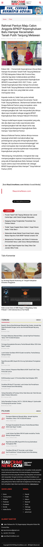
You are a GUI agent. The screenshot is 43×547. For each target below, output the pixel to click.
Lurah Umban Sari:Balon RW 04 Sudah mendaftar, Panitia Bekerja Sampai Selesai (20, 354)
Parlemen (28, 509)
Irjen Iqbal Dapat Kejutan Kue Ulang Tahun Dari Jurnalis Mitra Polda (20, 246)
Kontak (5, 507)
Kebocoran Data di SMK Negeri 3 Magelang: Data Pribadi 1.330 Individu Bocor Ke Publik (19, 309)
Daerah (27, 494)
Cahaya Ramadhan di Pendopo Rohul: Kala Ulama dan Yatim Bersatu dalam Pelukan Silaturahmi (21, 394)
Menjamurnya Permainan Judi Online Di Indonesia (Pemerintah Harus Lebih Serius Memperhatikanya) (22, 240)
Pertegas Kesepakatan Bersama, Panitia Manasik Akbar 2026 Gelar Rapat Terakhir (21, 345)
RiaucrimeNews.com (22, 191)
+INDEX (38, 320)
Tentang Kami (7, 497)
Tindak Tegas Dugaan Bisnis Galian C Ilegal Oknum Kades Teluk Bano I (22, 228)
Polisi (10, 19)
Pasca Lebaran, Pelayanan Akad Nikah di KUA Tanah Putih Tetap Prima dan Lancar (20, 371)
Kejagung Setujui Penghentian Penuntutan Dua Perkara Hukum (20, 222)
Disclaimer (6, 504)
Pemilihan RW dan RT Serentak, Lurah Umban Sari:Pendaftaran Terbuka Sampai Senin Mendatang (20, 386)
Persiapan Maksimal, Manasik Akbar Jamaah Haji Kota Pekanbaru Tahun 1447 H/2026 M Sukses (20, 337)
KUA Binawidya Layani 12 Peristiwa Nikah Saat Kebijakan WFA (19, 378)
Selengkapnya (34, 484)
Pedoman (6, 502)
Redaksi (5, 499)
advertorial (28, 512)
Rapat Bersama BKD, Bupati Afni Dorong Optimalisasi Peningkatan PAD (20, 362)
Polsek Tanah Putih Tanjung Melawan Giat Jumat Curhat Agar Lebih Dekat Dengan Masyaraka (21, 216)
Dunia (26, 504)
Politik (27, 497)
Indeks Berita (7, 509)
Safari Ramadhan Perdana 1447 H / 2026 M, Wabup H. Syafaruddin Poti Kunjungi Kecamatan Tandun (21, 402)
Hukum (27, 499)
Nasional (27, 502)
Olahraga (27, 507)
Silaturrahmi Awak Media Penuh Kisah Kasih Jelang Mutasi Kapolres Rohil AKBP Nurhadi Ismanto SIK (22, 234)
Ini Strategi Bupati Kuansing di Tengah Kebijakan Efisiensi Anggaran (19, 281)
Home (4, 19)
